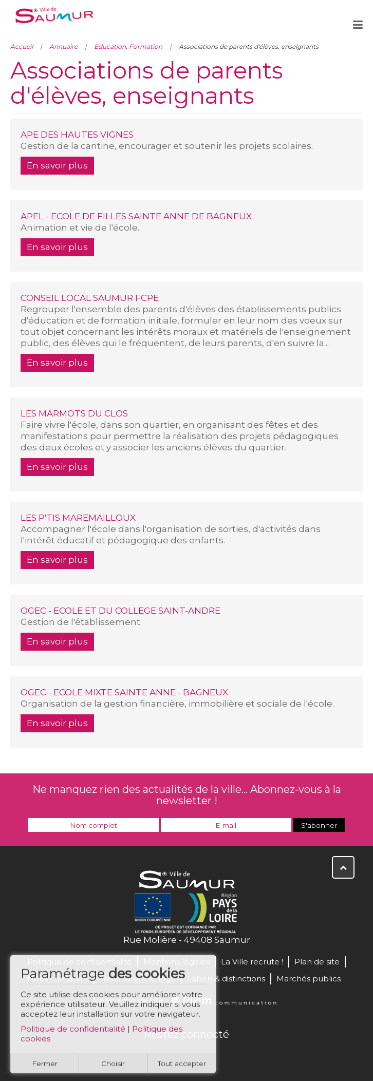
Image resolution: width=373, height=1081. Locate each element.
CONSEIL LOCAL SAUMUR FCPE (90, 298)
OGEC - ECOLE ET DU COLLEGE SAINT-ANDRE (120, 610)
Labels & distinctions (226, 978)
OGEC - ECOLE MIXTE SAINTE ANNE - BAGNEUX (124, 692)
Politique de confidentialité (73, 1032)
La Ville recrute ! (252, 961)
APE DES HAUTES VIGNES (77, 134)
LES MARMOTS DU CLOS (74, 413)
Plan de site (317, 961)
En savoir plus (57, 165)
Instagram (220, 1056)
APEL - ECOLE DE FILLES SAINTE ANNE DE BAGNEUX (136, 216)
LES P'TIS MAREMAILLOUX (78, 518)
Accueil (21, 46)
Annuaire (63, 46)
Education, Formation (128, 46)
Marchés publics (308, 978)
